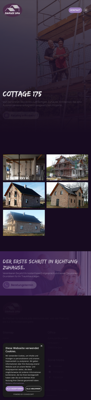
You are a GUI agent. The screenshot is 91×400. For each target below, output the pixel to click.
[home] (12, 10)
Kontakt (75, 10)
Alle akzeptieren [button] (15, 389)
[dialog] (23, 370)
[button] (85, 10)
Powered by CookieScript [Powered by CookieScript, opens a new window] (23, 394)
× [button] (41, 346)
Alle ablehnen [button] (33, 389)
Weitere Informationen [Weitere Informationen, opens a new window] (15, 383)
